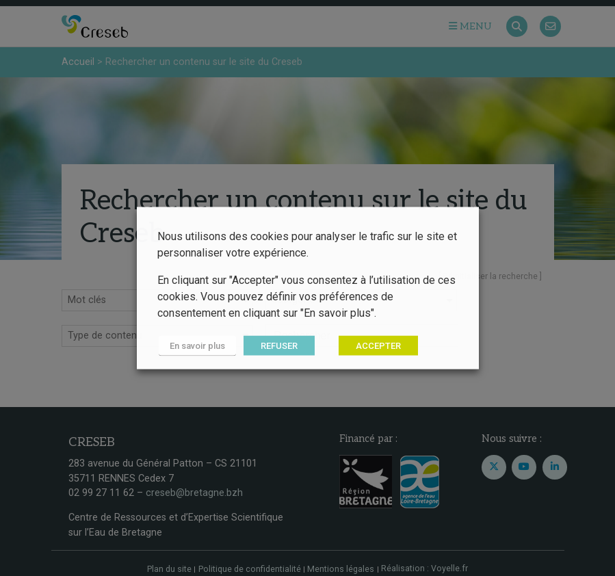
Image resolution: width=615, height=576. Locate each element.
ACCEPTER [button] (375, 346)
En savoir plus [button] (196, 346)
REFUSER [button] (276, 346)
